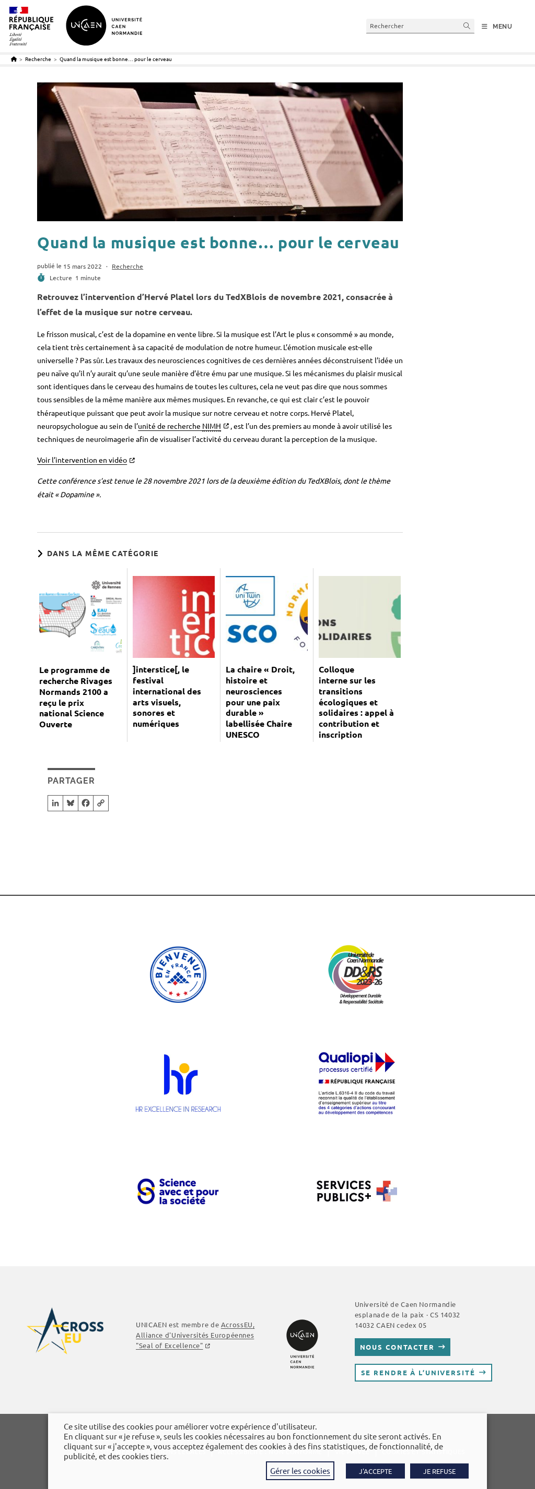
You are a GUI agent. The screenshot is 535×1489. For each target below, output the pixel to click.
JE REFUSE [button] (439, 1471)
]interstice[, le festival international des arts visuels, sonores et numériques (167, 696)
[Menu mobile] (497, 26)
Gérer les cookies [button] (300, 1470)
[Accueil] (14, 59)
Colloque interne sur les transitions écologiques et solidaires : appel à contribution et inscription (356, 702)
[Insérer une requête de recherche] (420, 26)
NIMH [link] (211, 425)
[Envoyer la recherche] (467, 26)
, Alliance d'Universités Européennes (195, 1335)
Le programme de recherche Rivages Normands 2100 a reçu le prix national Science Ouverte (75, 697)
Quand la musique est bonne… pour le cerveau (116, 59)
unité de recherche (179, 425)
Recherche (127, 266)
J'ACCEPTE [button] (375, 1471)
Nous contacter (397, 1346)
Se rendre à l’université (418, 1372)
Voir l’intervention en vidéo (82, 459)
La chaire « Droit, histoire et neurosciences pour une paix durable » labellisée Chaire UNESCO (260, 702)
